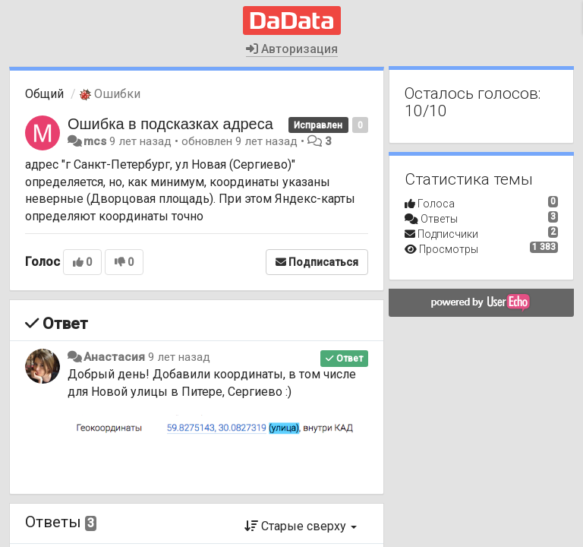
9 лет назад (179, 357)
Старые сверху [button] (300, 526)
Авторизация (292, 49)
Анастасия (114, 357)
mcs (95, 141)
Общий (44, 94)
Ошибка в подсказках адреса (170, 123)
